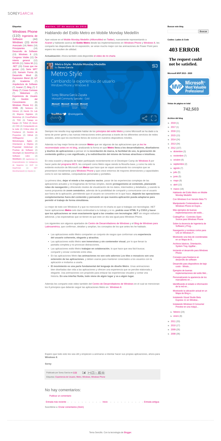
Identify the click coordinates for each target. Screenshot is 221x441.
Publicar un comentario (60, 396)
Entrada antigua (151, 402)
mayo (176, 180)
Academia (25, 81)
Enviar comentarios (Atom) (71, 407)
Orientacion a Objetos (22, 144)
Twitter (110, 39)
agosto (176, 168)
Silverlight (16, 153)
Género (15, 111)
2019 (173, 123)
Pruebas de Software (22, 150)
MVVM (15, 63)
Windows (86, 377)
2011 (173, 321)
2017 (173, 127)
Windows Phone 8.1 (22, 105)
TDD (19, 120)
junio (176, 176)
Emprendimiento (18, 162)
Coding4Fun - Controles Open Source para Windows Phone (188, 218)
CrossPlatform (31, 117)
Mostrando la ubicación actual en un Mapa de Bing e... (190, 292)
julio (175, 172)
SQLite (30, 171)
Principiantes (18, 48)
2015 (173, 135)
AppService (30, 159)
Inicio (105, 402)
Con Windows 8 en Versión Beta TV (190, 199)
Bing (29, 87)
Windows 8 (149, 42)
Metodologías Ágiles (22, 141)
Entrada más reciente (56, 402)
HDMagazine (18, 138)
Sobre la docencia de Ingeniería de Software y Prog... (189, 224)
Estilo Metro (83, 42)
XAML (15, 108)
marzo (176, 189)
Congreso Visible (20, 57)
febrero (177, 312)
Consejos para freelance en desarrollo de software (186, 258)
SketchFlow (29, 153)
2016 (173, 131)
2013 (173, 144)
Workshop (16, 117)
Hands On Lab (30, 111)
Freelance (16, 132)
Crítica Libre (28, 129)
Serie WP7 (31, 69)
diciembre (178, 151)
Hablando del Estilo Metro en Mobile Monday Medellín (190, 193)
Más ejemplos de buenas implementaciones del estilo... (188, 211)
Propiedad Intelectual (22, 147)
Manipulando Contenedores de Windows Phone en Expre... (187, 204)
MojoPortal (16, 168)
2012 (173, 148)
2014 (173, 139)
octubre (177, 160)
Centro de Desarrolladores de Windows (108, 223)
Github (30, 135)
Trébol (25, 123)
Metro (90, 144)
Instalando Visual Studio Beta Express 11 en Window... (187, 298)
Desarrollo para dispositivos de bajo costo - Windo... (190, 265)
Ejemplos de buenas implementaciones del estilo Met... (190, 271)
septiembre (179, 164)
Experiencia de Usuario (65, 377)
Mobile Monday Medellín (76, 39)
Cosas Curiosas (29, 90)
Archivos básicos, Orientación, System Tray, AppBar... (187, 244)
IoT (35, 78)
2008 (173, 334)
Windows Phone (132, 42)
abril (175, 184)
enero (176, 316)
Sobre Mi (28, 63)
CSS (17, 126)
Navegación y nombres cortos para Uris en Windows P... (189, 231)
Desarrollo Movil (21, 75)
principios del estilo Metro (109, 131)
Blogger (127, 432)
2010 (173, 325)
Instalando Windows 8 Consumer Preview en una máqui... (188, 305)
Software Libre (21, 156)
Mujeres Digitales (25, 114)
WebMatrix (17, 159)
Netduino (29, 108)
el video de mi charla (104, 56)
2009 (173, 329)
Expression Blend (21, 78)
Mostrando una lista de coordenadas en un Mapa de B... (190, 238)
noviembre (178, 155)
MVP (31, 165)
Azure (34, 123)
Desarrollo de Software (24, 51)
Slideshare (25, 93)
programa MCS (69, 164)
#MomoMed (97, 39)
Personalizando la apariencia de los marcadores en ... (190, 278)
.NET (14, 66)
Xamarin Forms (25, 72)
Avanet (48, 42)
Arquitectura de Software (24, 84)
